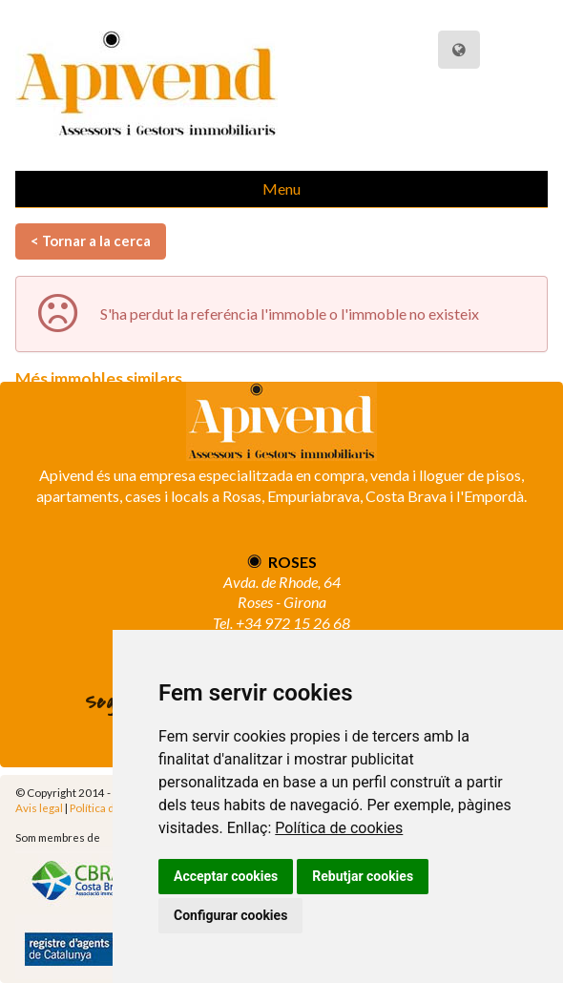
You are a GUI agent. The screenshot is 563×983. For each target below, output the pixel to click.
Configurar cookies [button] (230, 915)
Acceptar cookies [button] (226, 876)
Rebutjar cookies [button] (362, 876)
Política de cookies (339, 828)
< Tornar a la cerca (91, 240)
